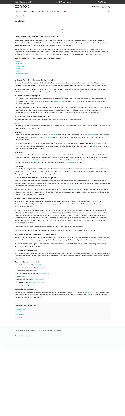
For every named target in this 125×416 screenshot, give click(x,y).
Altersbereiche (20, 66)
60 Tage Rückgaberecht (22, 384)
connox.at (67, 381)
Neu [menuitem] (48, 11)
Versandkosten (24, 276)
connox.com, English (70, 376)
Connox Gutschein (45, 390)
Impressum (70, 365)
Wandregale (43, 349)
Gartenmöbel (43, 342)
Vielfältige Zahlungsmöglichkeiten (98, 382)
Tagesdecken (19, 349)
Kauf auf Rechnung (21, 378)
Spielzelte (19, 317)
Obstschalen (19, 339)
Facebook (19, 405)
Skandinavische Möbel (46, 339)
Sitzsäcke (36, 160)
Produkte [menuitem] (18, 11)
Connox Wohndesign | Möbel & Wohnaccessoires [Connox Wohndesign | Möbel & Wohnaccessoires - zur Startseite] (22, 6)
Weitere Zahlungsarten (22, 381)
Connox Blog (43, 393)
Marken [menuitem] (41, 11)
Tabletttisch (18, 344)
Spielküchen (20, 314)
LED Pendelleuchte (69, 349)
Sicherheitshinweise (22, 73)
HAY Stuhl (42, 352)
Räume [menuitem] (25, 11)
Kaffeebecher (19, 347)
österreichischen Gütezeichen (37, 282)
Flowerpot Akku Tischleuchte (97, 347)
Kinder (105, 135)
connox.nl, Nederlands (70, 393)
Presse (41, 381)
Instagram (16, 405)
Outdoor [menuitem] (33, 11)
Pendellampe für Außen (71, 339)
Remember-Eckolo (59, 101)
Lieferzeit (32, 285)
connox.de (67, 378)
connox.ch (67, 384)
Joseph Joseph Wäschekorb (96, 349)
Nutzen (18, 61)
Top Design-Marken (38, 265)
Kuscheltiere (20, 312)
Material (18, 68)
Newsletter (42, 384)
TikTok (29, 405)
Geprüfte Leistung (93, 371)
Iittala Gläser (19, 342)
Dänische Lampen (69, 347)
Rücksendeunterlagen (21, 387)
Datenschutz (78, 365)
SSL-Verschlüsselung (37, 279)
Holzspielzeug (20, 309)
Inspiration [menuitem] (55, 11)
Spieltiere (97, 146)
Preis (17, 76)
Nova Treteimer (92, 344)
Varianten (19, 63)
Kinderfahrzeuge (53, 135)
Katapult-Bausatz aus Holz (71, 162)
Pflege (18, 71)
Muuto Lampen (68, 342)
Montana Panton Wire (94, 339)
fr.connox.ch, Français (70, 390)
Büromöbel (42, 344)
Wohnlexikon (43, 376)
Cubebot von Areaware (89, 135)
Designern (43, 268)
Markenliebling (104, 359)
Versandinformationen (22, 376)
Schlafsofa (42, 347)
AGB (65, 365)
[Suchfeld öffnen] (109, 11)
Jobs (41, 378)
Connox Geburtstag (22, 359)
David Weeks (49, 137)
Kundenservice (95, 6)
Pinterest (25, 405)
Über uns (42, 371)
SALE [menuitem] (65, 11)
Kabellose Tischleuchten (71, 344)
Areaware (75, 189)
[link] (109, 6)
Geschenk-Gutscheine (46, 387)
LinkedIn (22, 405)
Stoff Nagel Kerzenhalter (95, 342)
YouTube (32, 405)
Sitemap (42, 395)
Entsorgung (18, 390)
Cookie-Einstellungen (70, 367)
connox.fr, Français (69, 387)
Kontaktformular (44, 365)
